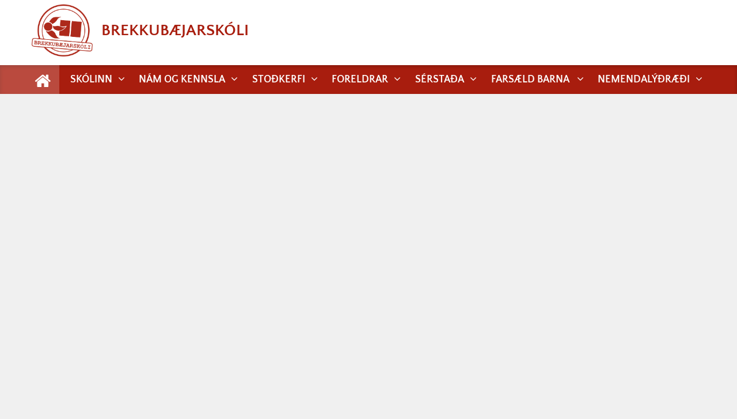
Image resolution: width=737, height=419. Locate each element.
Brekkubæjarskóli (140, 30)
